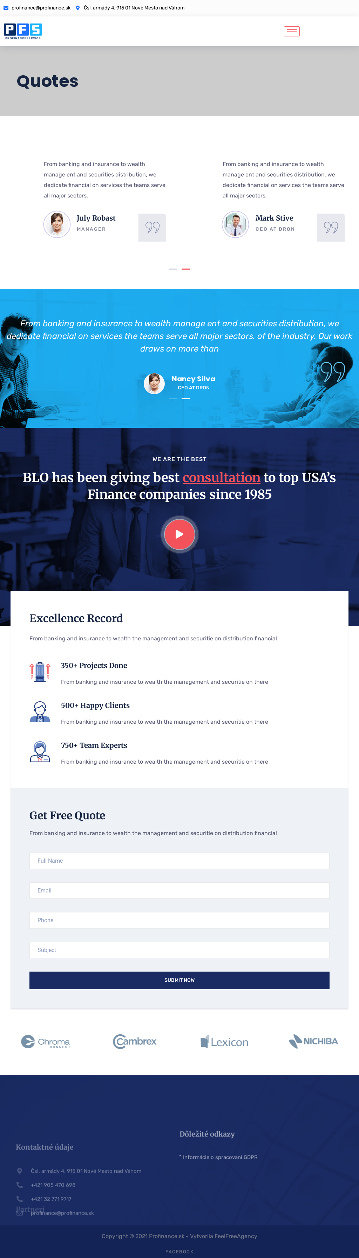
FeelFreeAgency (236, 1239)
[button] (173, 269)
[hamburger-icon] (292, 31)
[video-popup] (180, 534)
